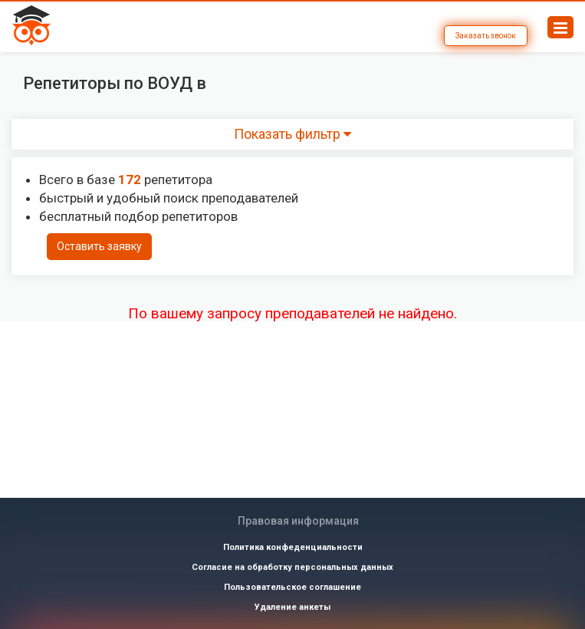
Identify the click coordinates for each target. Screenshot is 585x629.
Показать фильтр (292, 134)
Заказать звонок (485, 35)
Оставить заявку (99, 246)
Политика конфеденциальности (293, 547)
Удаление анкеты (292, 607)
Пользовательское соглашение (292, 587)
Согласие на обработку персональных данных (292, 567)
